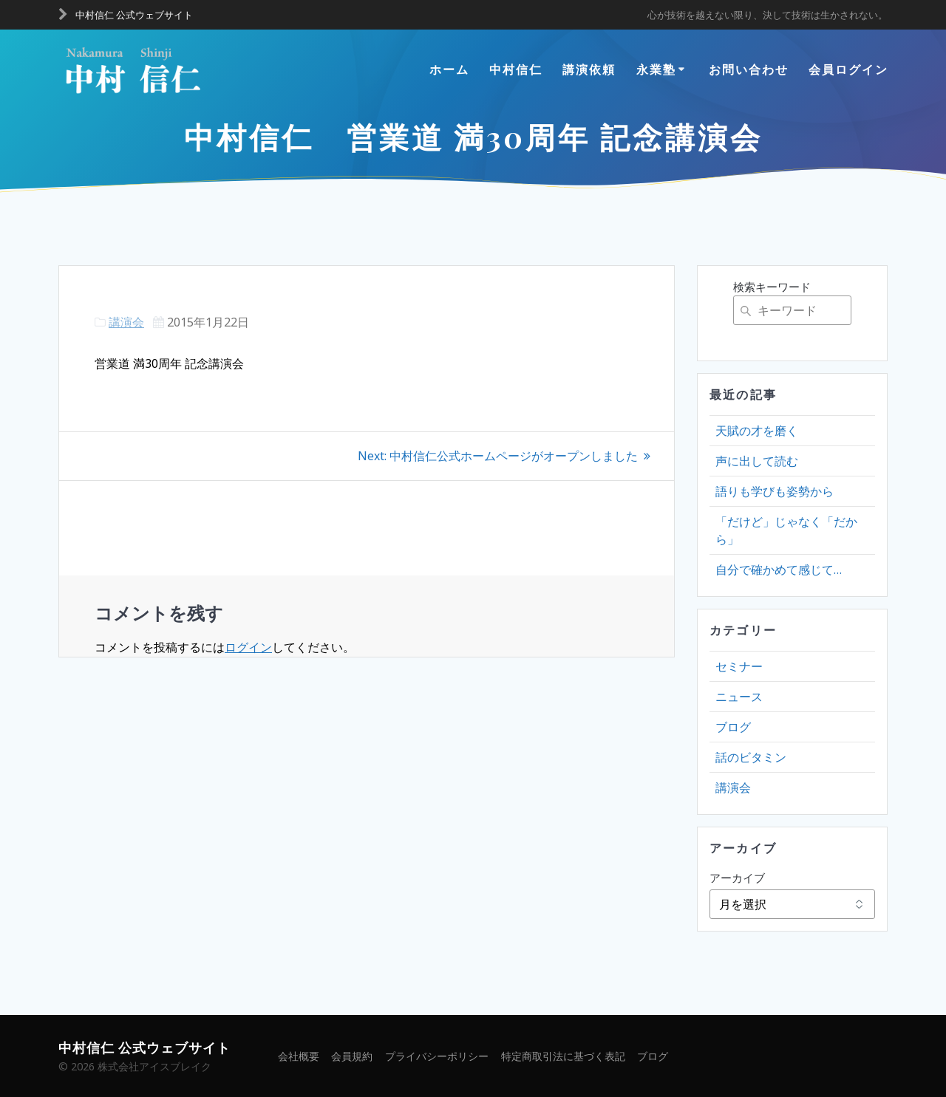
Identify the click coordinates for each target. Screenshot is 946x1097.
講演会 (126, 322)
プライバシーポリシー (437, 1056)
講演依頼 (589, 69)
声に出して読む (756, 461)
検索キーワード (772, 286)
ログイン (248, 646)
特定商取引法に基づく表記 (563, 1056)
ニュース (739, 696)
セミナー (739, 666)
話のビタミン (750, 757)
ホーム (449, 69)
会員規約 (351, 1056)
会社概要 (298, 1056)
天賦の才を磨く (756, 431)
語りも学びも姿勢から (774, 491)
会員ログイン (848, 69)
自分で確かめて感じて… (778, 569)
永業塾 (656, 69)
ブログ (733, 727)
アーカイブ (737, 877)
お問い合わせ (749, 69)
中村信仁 (515, 69)
